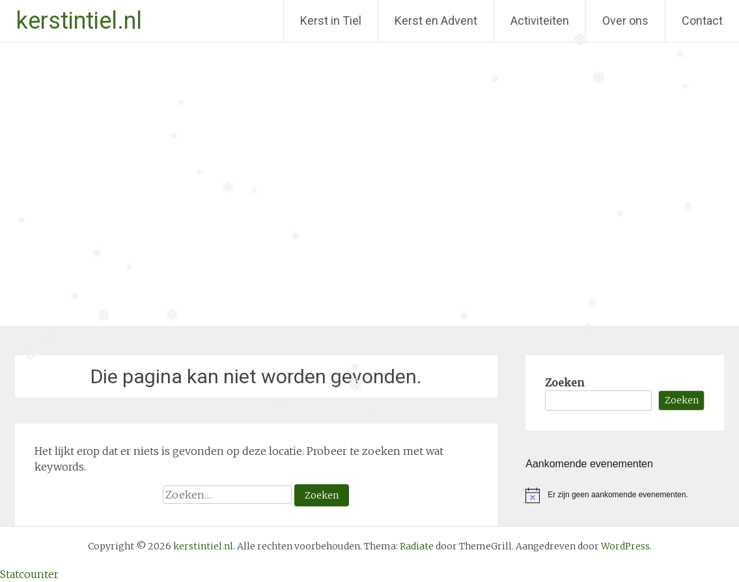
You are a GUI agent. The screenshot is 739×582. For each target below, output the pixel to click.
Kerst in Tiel (330, 20)
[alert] (624, 495)
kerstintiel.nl (79, 21)
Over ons (625, 20)
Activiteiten (539, 20)
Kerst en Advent (436, 20)
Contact (702, 20)
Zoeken (564, 382)
